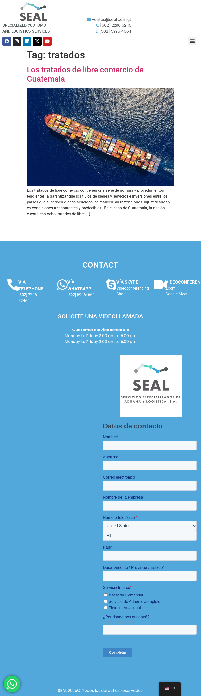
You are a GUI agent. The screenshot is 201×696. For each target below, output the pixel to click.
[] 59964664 (81, 294)
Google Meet (176, 294)
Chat (120, 294)
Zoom (170, 288)
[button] (192, 41)
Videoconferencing (132, 288)
